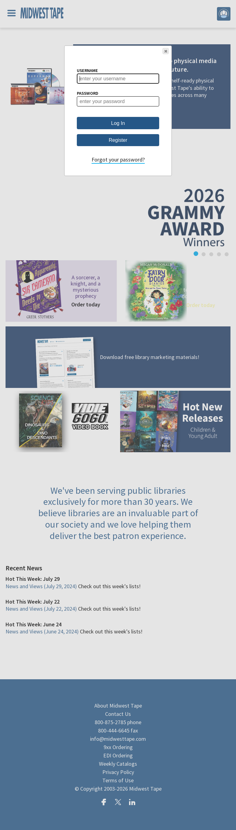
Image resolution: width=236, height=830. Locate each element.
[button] (166, 51)
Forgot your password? (118, 159)
